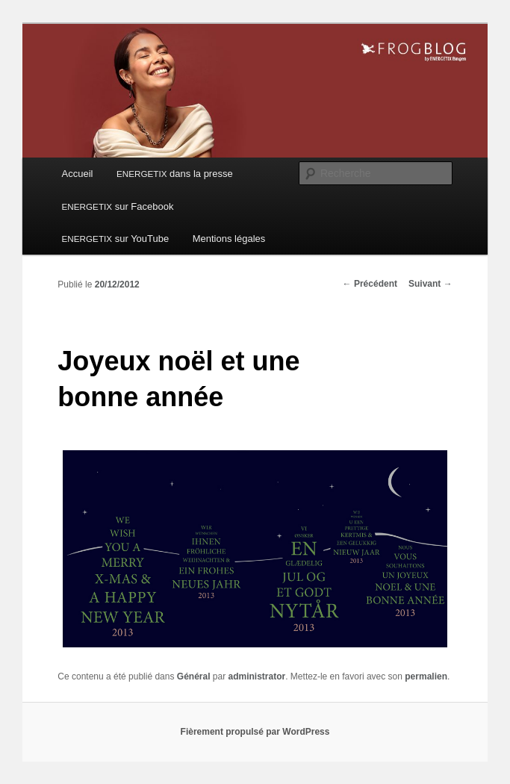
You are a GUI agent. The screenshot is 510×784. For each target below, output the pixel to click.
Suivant (430, 284)
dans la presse (174, 173)
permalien (426, 676)
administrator (257, 676)
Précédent (370, 284)
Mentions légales (229, 238)
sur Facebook (118, 206)
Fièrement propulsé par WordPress (255, 732)
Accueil (77, 173)
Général (194, 676)
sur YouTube (116, 238)
